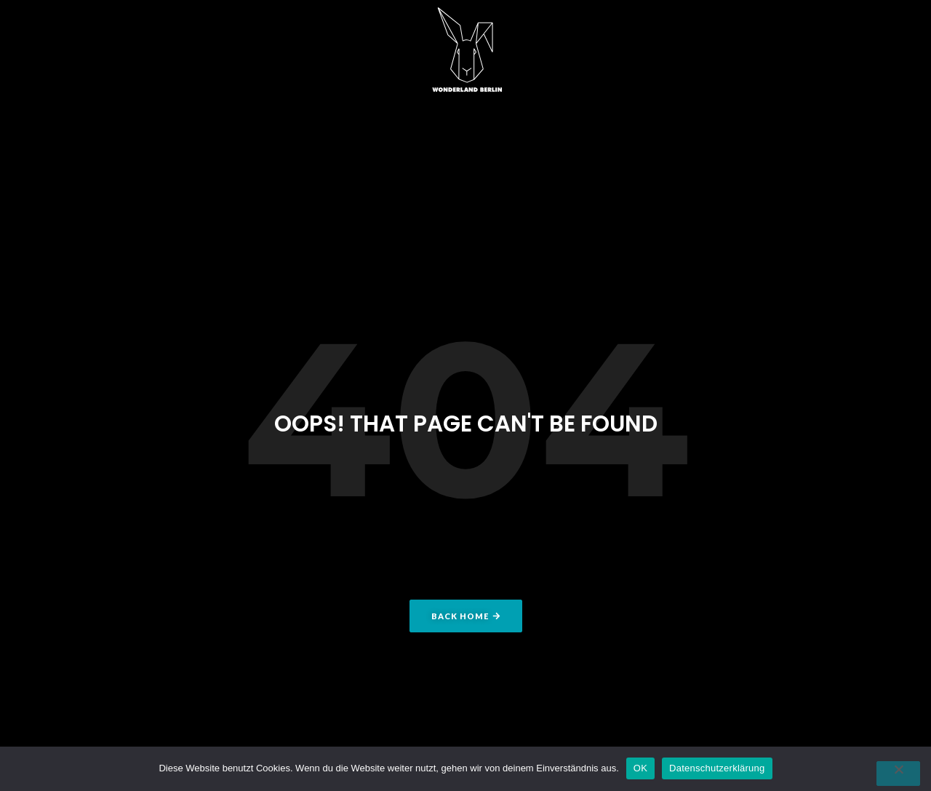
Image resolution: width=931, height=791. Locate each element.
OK (640, 768)
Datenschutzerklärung (716, 768)
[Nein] (898, 773)
